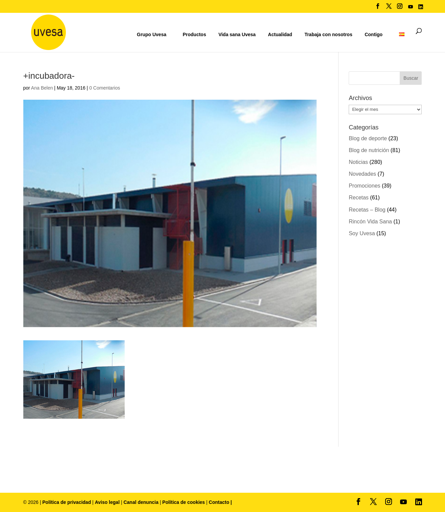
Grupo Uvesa (151, 34)
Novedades (362, 174)
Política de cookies (184, 502)
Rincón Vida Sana (370, 221)
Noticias (358, 162)
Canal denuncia (140, 502)
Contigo (373, 34)
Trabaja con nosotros (328, 34)
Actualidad (280, 34)
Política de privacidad (67, 502)
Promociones (364, 186)
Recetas (359, 197)
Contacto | (220, 502)
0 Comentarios (104, 88)
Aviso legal (107, 502)
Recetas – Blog (367, 210)
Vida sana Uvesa (236, 34)
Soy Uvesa (362, 233)
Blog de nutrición (369, 150)
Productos (194, 34)
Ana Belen (42, 88)
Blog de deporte (368, 138)
